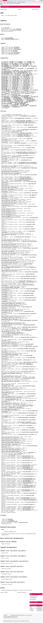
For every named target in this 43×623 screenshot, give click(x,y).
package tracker (33, 597)
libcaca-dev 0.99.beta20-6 (27, 615)
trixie (31, 607)
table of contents (34, 602)
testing (5, 3)
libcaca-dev (8, 3)
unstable (31, 610)
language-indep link (34, 595)
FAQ (15, 2)
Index (4, 2)
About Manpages (10, 2)
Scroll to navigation (5, 6)
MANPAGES (5, 0)
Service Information (21, 2)
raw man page (33, 599)
